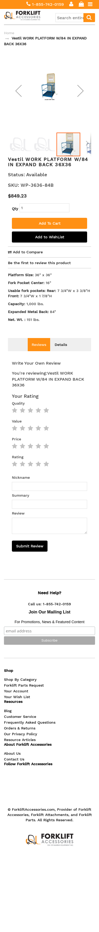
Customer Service (20, 724)
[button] (18, 94)
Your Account (16, 699)
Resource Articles (20, 747)
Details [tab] (61, 352)
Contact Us (14, 767)
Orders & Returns (19, 736)
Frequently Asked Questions (29, 730)
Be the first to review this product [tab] (39, 271)
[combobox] (75, 17)
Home (9, 33)
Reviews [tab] (39, 352)
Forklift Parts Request (24, 693)
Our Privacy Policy (20, 742)
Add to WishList (49, 245)
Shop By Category (20, 687)
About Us (12, 761)
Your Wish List (17, 705)
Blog (8, 719)
